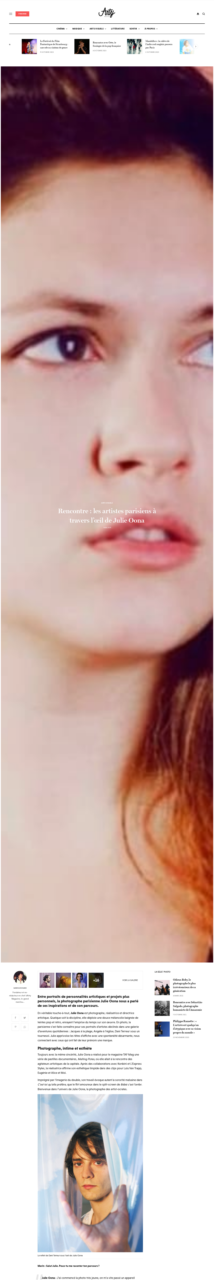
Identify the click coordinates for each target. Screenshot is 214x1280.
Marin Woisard (20, 988)
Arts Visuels (107, 503)
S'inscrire (22, 14)
